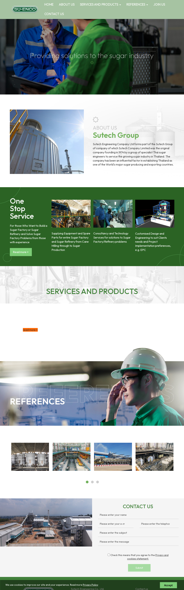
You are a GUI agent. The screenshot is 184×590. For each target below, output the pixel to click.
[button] (14, 56)
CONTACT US (54, 14)
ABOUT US (67, 4)
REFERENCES (137, 4)
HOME (48, 4)
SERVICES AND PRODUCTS (100, 4)
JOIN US (159, 4)
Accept (168, 585)
